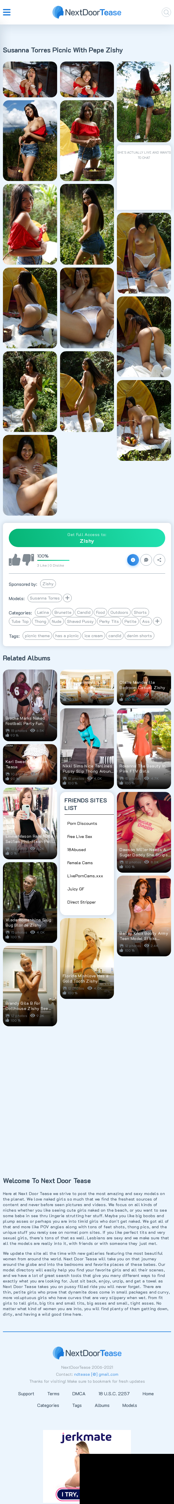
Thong (40, 621)
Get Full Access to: (87, 538)
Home (148, 1393)
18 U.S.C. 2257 (114, 1393)
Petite (130, 621)
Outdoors (119, 612)
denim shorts (139, 635)
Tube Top (20, 621)
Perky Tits (109, 621)
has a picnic (67, 635)
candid (114, 635)
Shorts (140, 612)
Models (129, 1405)
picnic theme (37, 635)
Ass (146, 621)
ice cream (93, 635)
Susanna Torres (45, 598)
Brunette (62, 612)
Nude (57, 621)
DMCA (79, 1393)
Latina (43, 612)
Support (26, 1393)
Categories (48, 1405)
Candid (84, 612)
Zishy (48, 583)
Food (100, 612)
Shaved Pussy (80, 621)
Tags (77, 1405)
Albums (102, 1405)
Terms (53, 1393)
